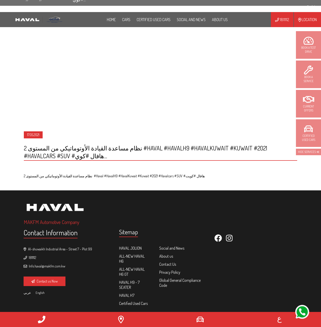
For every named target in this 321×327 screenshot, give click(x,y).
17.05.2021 (33, 135)
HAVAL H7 (126, 295)
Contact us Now (44, 281)
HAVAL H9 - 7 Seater (129, 285)
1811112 (282, 19)
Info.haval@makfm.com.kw (44, 266)
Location (307, 19)
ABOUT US (220, 19)
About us (166, 256)
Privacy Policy (169, 272)
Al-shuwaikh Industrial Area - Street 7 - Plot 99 (58, 249)
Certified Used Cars (154, 19)
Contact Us (167, 264)
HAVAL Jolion (130, 248)
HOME (111, 19)
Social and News (191, 19)
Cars (126, 19)
